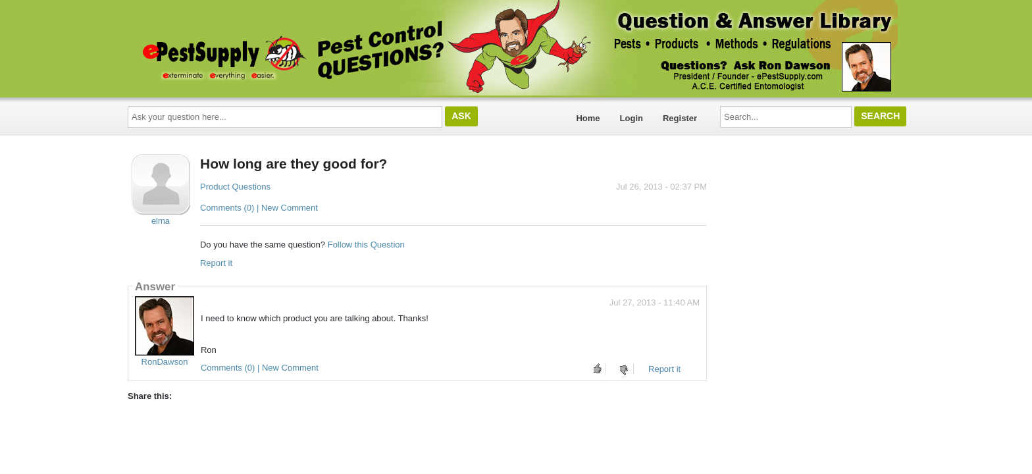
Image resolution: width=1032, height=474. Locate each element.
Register (680, 118)
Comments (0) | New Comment (259, 208)
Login (631, 118)
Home (588, 118)
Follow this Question (366, 245)
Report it (216, 263)
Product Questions (235, 187)
